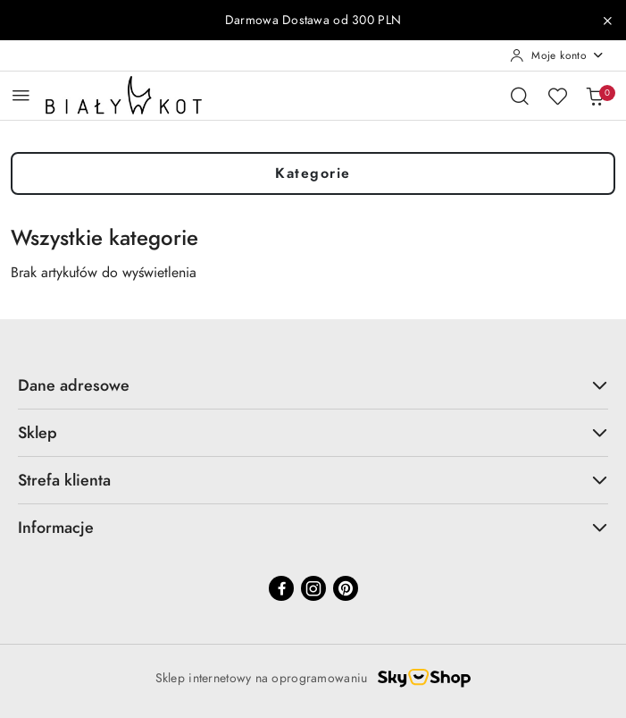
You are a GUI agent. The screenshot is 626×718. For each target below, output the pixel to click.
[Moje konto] (557, 55)
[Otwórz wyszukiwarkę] (520, 96)
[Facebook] (281, 588)
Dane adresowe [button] (313, 385)
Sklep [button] (313, 432)
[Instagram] (313, 588)
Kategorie (313, 173)
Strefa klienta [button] (313, 480)
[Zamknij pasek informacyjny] (607, 21)
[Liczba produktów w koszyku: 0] (595, 96)
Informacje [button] (313, 527)
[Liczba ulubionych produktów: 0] (557, 96)
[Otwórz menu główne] (21, 95)
